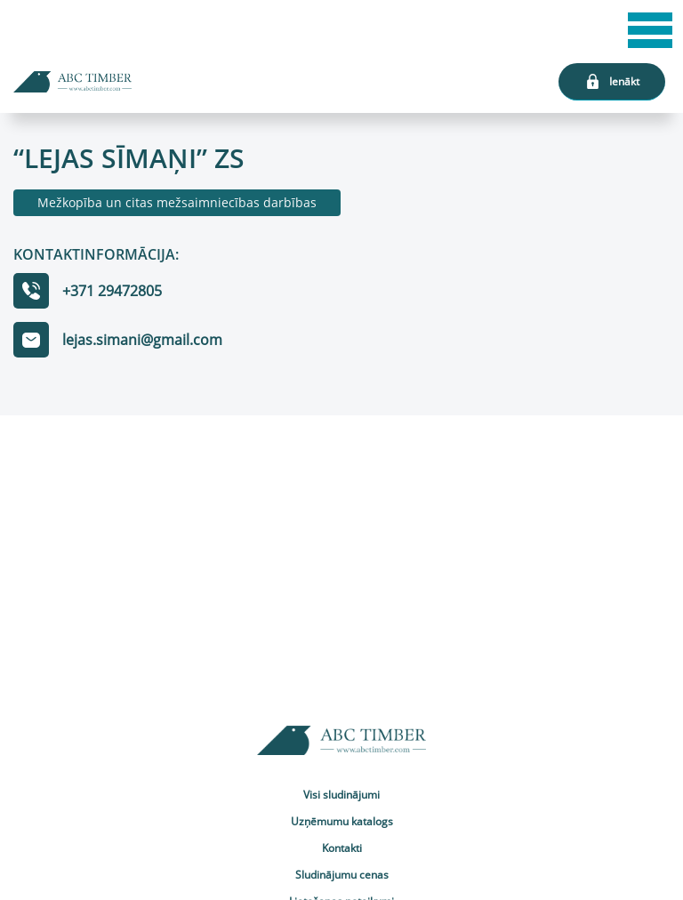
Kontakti (342, 848)
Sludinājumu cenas (342, 874)
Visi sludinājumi (341, 794)
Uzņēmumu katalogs (342, 821)
